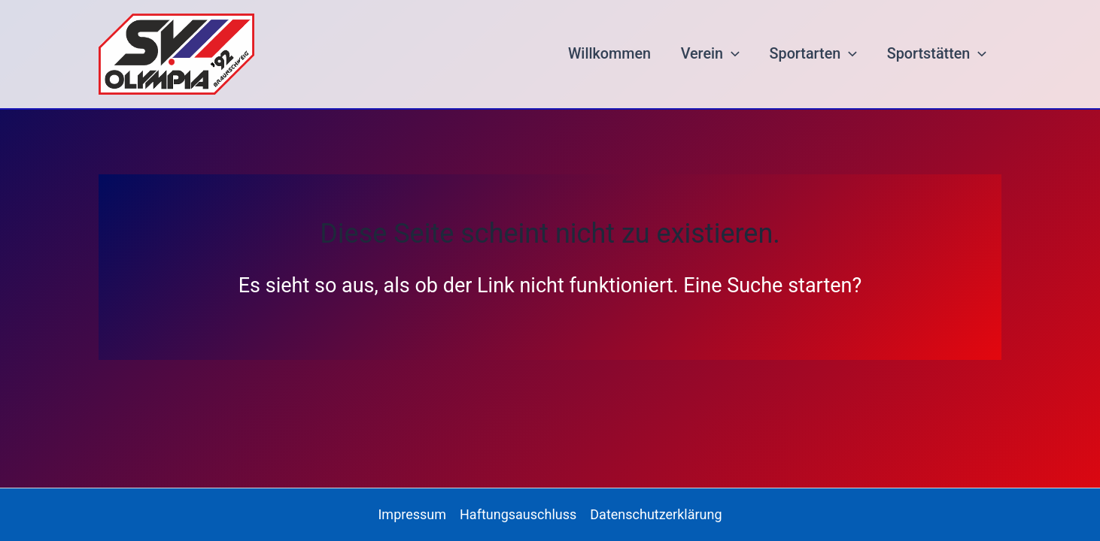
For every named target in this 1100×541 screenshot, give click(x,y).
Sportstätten (936, 54)
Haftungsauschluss (518, 514)
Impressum (412, 514)
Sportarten (814, 54)
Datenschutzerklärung (656, 514)
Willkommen (609, 53)
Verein (710, 54)
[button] (731, 54)
